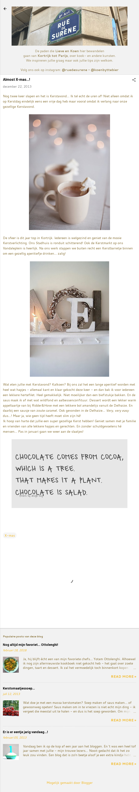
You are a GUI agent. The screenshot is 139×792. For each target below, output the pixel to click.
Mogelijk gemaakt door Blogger (70, 782)
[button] (134, 80)
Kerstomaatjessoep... (19, 688)
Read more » (123, 676)
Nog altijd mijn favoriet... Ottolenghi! (30, 645)
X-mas (10, 535)
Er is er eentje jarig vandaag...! (25, 732)
